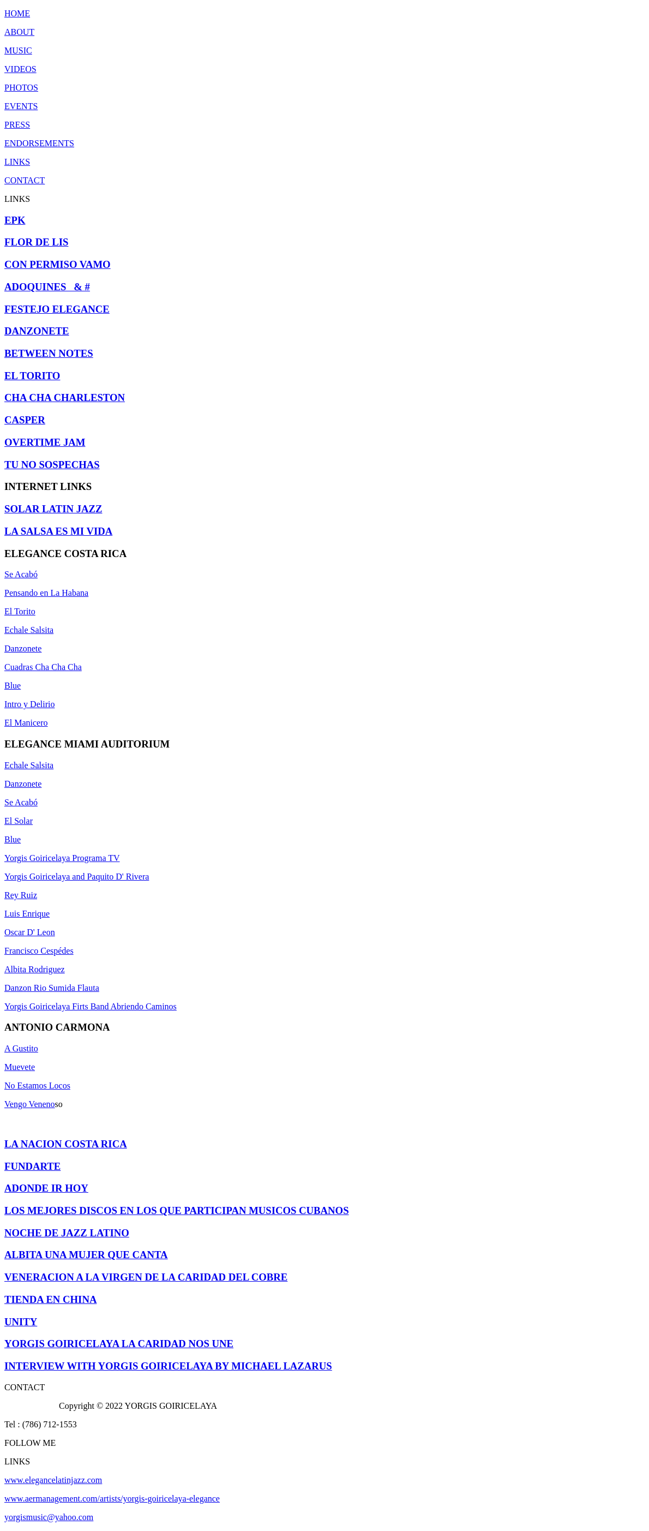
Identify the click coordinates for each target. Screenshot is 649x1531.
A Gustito (21, 1048)
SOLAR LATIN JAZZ (53, 509)
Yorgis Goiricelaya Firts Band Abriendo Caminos (90, 1006)
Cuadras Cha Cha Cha (43, 667)
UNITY (20, 1321)
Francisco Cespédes (39, 950)
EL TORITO (32, 375)
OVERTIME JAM (44, 442)
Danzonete (22, 648)
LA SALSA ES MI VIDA (58, 531)
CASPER (24, 420)
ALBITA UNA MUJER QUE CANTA (86, 1254)
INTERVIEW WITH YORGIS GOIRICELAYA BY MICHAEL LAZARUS (168, 1366)
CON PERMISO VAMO (57, 264)
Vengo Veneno (29, 1104)
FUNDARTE (32, 1166)
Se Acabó (21, 574)
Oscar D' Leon (29, 932)
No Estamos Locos (37, 1085)
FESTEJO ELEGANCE (57, 309)
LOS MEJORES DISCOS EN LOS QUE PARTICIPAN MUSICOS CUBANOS (176, 1210)
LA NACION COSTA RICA (65, 1144)
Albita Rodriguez (34, 969)
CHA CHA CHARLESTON (64, 397)
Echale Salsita (28, 630)
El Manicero (26, 722)
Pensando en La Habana (46, 592)
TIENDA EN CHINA (50, 1299)
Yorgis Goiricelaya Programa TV (62, 858)
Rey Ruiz (20, 895)
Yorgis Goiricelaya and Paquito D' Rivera (76, 876)
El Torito (19, 611)
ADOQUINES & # (47, 286)
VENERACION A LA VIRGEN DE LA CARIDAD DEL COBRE (145, 1277)
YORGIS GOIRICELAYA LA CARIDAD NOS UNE (118, 1343)
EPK (14, 220)
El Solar (18, 821)
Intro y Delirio (29, 704)
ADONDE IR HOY (46, 1188)
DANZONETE (36, 331)
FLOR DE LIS (36, 242)
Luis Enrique (27, 913)
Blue (12, 685)
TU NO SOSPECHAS (52, 464)
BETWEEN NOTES (48, 353)
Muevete (19, 1067)
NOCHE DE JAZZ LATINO (66, 1233)
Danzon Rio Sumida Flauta (51, 987)
